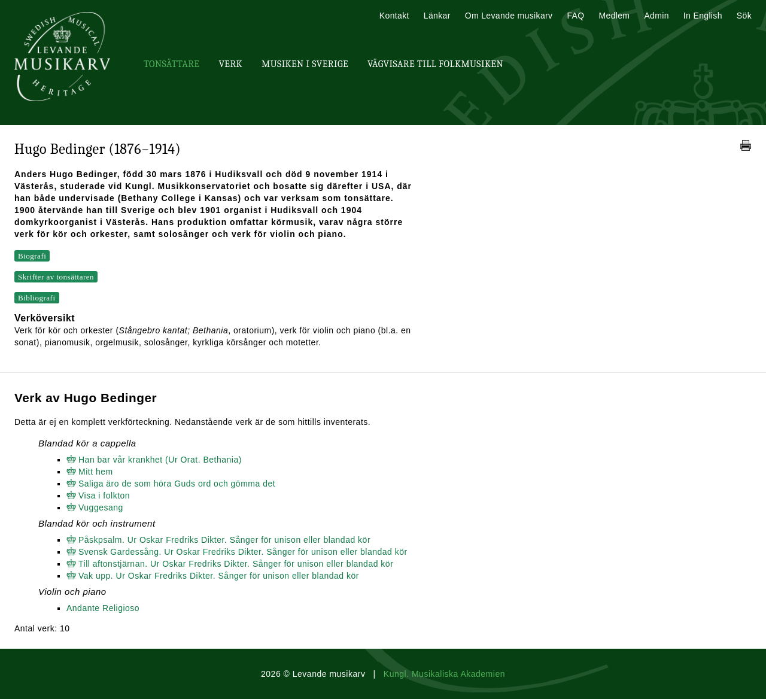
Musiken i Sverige (305, 64)
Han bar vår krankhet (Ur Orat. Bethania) (160, 459)
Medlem (614, 15)
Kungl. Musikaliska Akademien (444, 674)
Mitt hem (95, 471)
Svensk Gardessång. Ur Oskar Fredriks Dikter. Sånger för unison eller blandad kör (243, 552)
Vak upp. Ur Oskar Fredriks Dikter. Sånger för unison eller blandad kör (218, 576)
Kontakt (394, 15)
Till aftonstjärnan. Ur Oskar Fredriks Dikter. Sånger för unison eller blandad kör (235, 564)
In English (702, 15)
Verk (230, 64)
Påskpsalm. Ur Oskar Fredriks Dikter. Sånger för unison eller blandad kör (224, 540)
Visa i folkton (104, 495)
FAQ (575, 15)
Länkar (437, 15)
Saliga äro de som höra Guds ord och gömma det (176, 483)
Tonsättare (171, 64)
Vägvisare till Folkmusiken (435, 64)
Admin (656, 15)
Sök (744, 15)
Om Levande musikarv (509, 15)
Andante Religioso (102, 608)
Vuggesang (100, 507)
